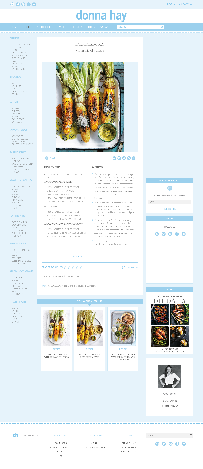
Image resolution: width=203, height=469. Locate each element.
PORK (14, 50)
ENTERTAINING (18, 243)
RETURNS (60, 451)
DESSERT (16, 313)
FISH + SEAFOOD (19, 52)
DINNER (14, 38)
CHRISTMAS (17, 277)
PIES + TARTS (17, 63)
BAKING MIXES (18, 152)
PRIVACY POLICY (128, 451)
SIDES (14, 255)
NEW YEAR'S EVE (19, 283)
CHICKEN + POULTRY (21, 44)
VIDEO (63, 27)
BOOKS (91, 27)
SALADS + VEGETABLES (22, 69)
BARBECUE (17, 122)
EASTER (15, 280)
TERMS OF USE (129, 443)
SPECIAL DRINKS (19, 263)
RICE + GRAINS (18, 58)
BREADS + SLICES (19, 91)
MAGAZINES (106, 27)
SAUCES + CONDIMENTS (23, 144)
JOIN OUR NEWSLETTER (94, 447)
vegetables (89, 286)
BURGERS (16, 111)
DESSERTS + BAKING (21, 180)
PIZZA (14, 61)
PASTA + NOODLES (20, 55)
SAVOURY (16, 86)
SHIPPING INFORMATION (61, 447)
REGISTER (170, 209)
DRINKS (15, 94)
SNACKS (15, 308)
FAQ (61, 456)
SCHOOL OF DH (46, 27)
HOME (14, 27)
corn (61, 286)
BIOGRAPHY (169, 401)
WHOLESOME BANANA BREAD (22, 160)
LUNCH (14, 102)
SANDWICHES (18, 113)
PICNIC (15, 291)
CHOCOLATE (17, 205)
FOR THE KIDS (17, 216)
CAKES (15, 189)
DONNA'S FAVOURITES (22, 186)
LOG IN (171, 4)
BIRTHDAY (16, 286)
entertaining (71, 286)
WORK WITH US (129, 447)
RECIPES (27, 27)
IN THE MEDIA (169, 405)
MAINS (15, 252)
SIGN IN (94, 443)
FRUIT (14, 208)
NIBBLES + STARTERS (21, 250)
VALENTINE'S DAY (19, 288)
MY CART (184, 4)
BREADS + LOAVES (20, 138)
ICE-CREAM (17, 202)
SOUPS (15, 66)
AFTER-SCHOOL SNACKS (19, 234)
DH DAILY (77, 27)
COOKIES (16, 191)
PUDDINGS (17, 197)
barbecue (52, 286)
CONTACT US (61, 443)
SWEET (15, 83)
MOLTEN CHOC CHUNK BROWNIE (22, 165)
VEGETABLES (17, 136)
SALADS (15, 108)
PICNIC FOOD (18, 119)
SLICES (15, 194)
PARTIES (15, 227)
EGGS (14, 88)
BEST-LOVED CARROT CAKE (21, 171)
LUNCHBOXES (18, 230)
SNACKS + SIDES (18, 130)
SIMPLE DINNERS (19, 222)
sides (80, 286)
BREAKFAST (16, 77)
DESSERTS (16, 258)
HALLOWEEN (17, 294)
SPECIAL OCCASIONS (21, 271)
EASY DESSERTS (19, 225)
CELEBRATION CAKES (21, 261)
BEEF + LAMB (17, 47)
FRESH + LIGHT (18, 302)
